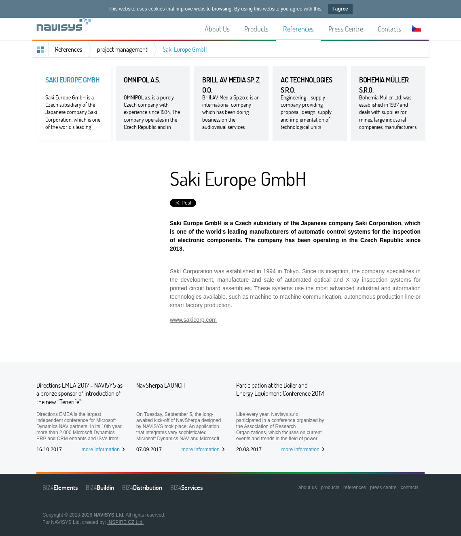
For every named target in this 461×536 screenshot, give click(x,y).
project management (122, 49)
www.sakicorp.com (193, 320)
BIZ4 (60, 487)
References (68, 49)
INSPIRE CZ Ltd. (125, 522)
